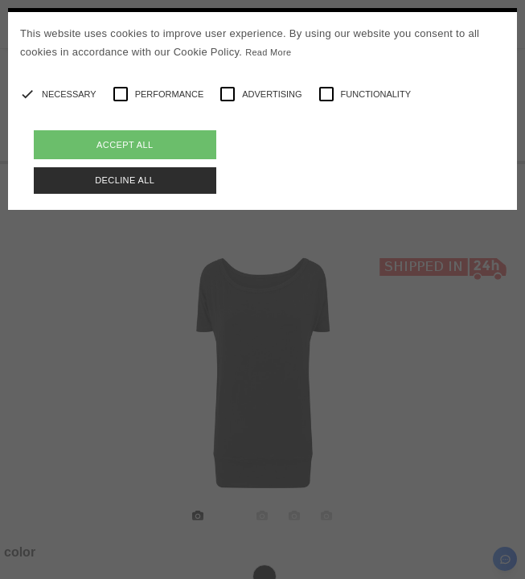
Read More (268, 52)
